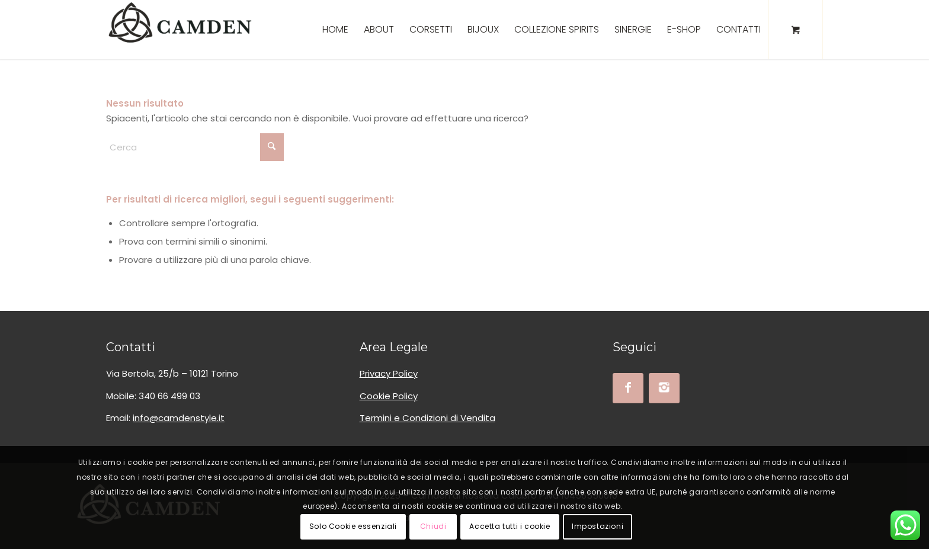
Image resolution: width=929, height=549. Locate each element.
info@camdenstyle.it (179, 418)
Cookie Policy (389, 396)
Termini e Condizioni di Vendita (427, 418)
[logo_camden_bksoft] (180, 29)
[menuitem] (335, 29)
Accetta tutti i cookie (509, 526)
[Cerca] (195, 147)
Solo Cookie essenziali (353, 526)
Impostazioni (597, 526)
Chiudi (433, 526)
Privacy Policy (389, 373)
